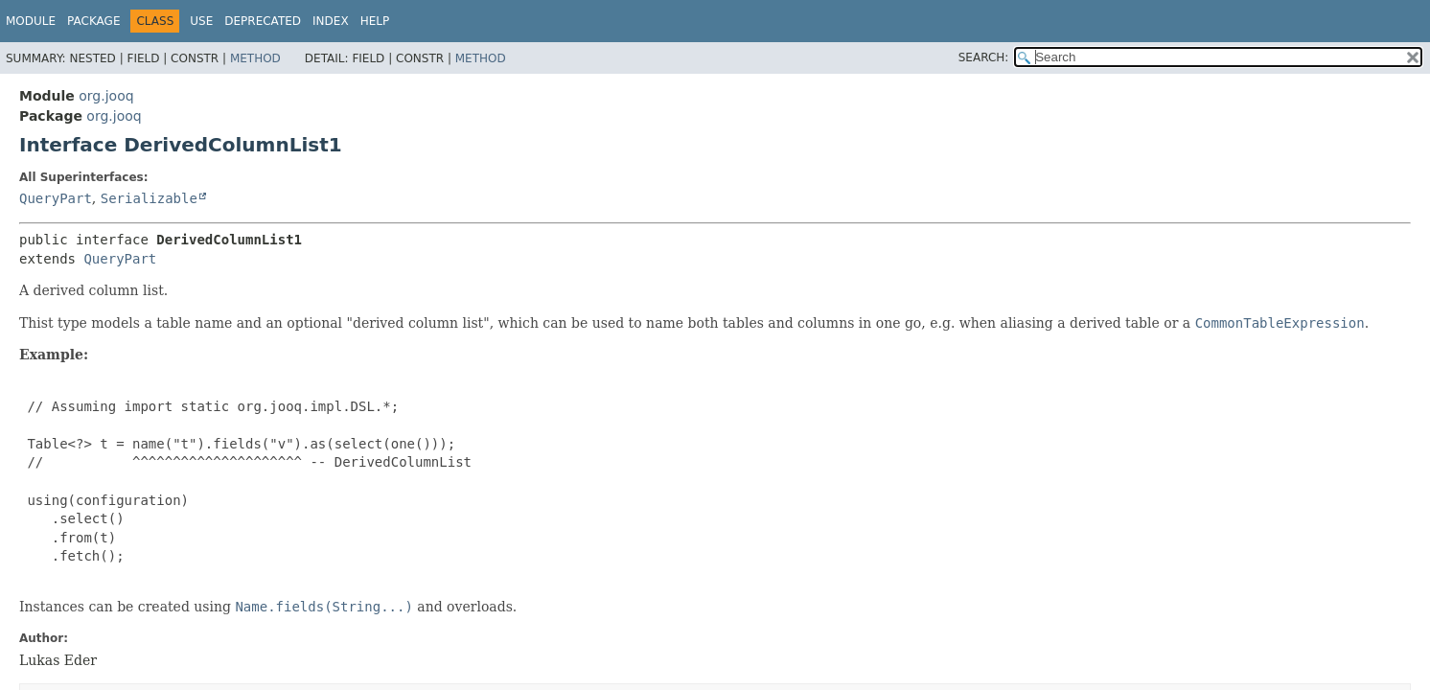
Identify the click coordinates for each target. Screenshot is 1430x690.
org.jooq (106, 96)
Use (201, 21)
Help (375, 21)
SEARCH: (983, 57)
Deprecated (262, 21)
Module (31, 21)
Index (330, 21)
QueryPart (55, 198)
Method (255, 58)
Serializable (149, 198)
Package (93, 21)
